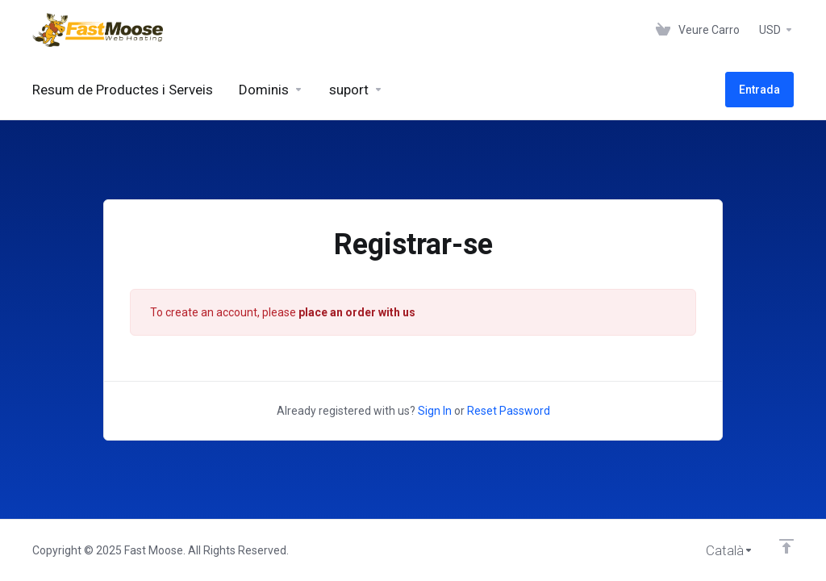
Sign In (435, 410)
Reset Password (508, 410)
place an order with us (356, 312)
